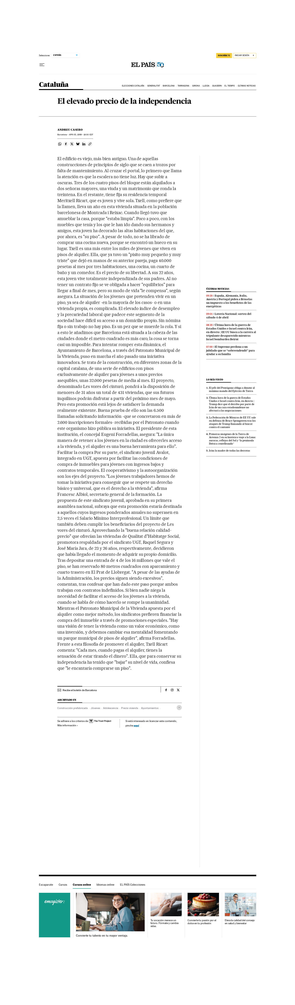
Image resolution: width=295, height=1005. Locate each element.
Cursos (63, 884)
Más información (67, 725)
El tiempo (229, 86)
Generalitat (153, 86)
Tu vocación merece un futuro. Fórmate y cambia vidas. (165, 923)
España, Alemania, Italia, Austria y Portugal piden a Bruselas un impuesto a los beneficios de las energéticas (229, 301)
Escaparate (46, 884)
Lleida (206, 86)
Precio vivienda (129, 708)
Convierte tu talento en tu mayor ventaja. (102, 935)
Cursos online (82, 884)
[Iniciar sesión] (244, 55)
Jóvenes (95, 708)
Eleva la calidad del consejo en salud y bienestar (240, 922)
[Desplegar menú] (42, 65)
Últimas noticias (247, 86)
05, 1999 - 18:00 (81, 134)
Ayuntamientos (149, 708)
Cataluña (54, 85)
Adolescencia (110, 708)
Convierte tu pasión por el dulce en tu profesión (202, 922)
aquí (136, 725)
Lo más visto (214, 379)
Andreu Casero (70, 129)
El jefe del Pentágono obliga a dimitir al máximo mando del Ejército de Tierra (232, 389)
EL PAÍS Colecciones (132, 884)
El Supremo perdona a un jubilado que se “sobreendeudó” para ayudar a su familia (230, 350)
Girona (196, 86)
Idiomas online (105, 884)
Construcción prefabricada (72, 708)
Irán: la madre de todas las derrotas (229, 450)
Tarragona (183, 86)
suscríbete (224, 55)
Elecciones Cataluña (133, 86)
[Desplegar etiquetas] (179, 707)
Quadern (217, 86)
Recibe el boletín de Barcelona (80, 690)
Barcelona (169, 86)
